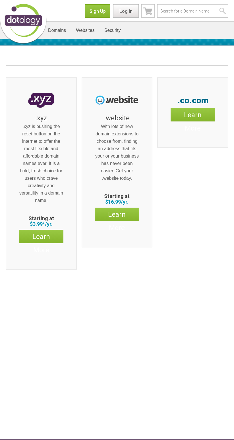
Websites (85, 30)
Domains (57, 30)
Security (112, 30)
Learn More (41, 238)
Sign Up (98, 11)
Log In (125, 11)
